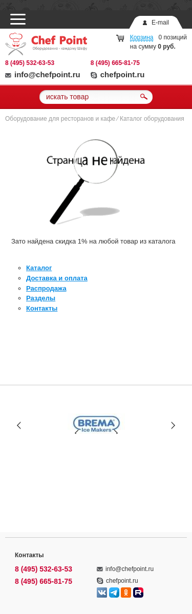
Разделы (40, 298)
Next (173, 425)
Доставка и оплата (57, 278)
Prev (19, 425)
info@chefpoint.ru (42, 74)
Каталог (39, 268)
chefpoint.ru (118, 74)
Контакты (41, 308)
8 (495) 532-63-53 (29, 63)
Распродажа (46, 288)
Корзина (142, 37)
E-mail (160, 22)
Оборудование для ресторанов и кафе (60, 118)
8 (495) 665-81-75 (115, 63)
